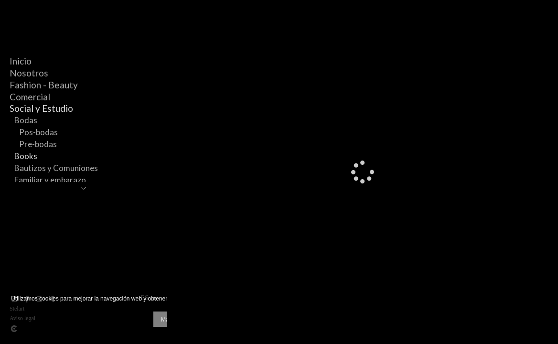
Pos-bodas (38, 132)
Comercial (30, 96)
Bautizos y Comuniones (56, 168)
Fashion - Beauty (44, 84)
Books (25, 156)
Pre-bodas (38, 144)
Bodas (25, 120)
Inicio (21, 60)
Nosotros (29, 72)
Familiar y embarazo (50, 180)
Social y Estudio (41, 108)
